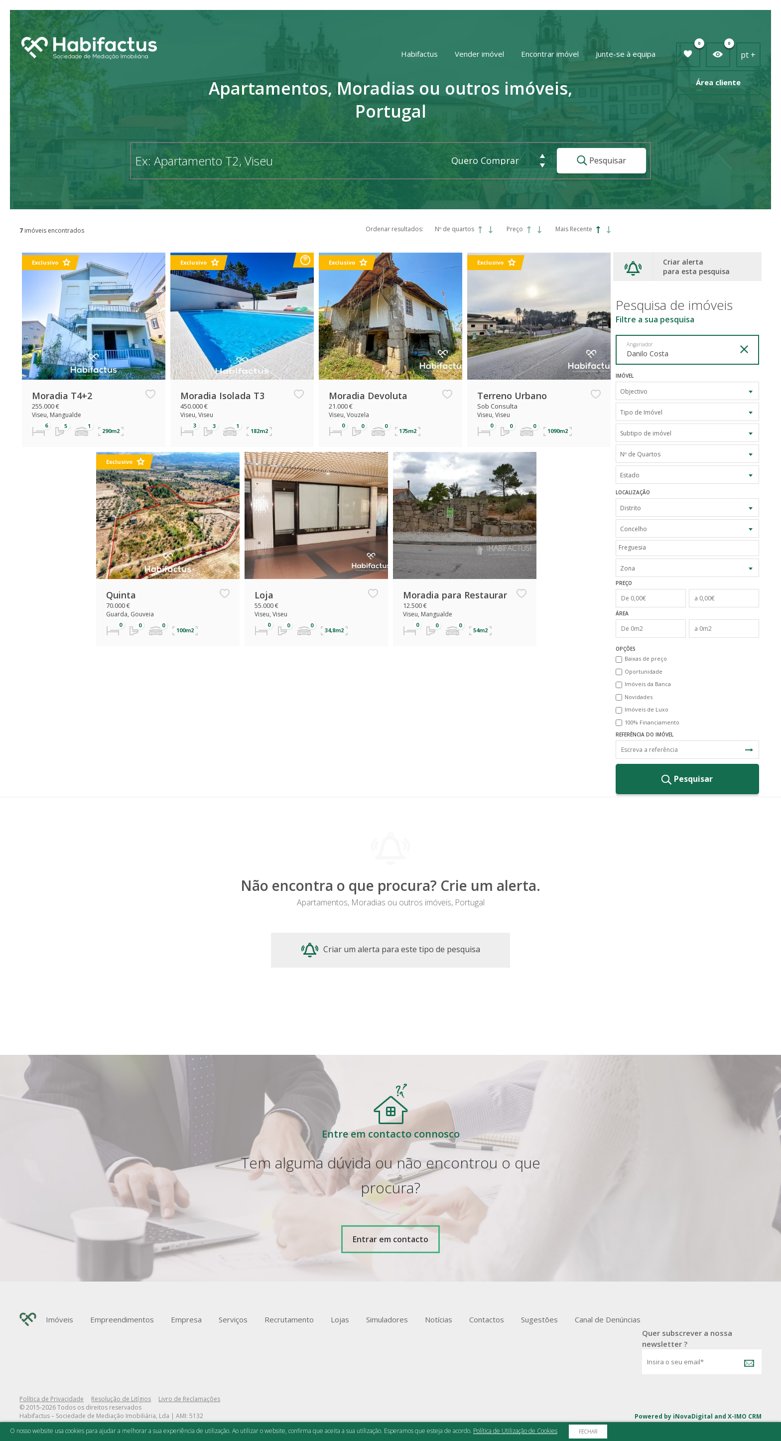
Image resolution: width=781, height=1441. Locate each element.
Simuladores (387, 1319)
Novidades (638, 697)
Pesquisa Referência (749, 749)
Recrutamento (289, 1319)
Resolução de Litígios (121, 1399)
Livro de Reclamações (189, 1399)
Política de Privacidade (51, 1399)
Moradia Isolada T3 (222, 396)
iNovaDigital (693, 1416)
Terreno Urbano (512, 396)
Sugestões (539, 1319)
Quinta (121, 595)
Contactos (486, 1319)
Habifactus (419, 54)
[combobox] (687, 391)
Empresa (186, 1319)
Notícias (438, 1319)
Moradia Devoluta (368, 396)
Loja (264, 595)
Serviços (233, 1319)
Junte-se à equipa (625, 54)
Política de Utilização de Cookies (515, 1431)
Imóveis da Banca (648, 684)
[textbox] (690, 547)
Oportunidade (643, 671)
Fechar (588, 1431)
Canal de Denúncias (608, 1319)
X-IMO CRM (745, 1416)
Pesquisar (601, 160)
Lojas (340, 1319)
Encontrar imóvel (550, 54)
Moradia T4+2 (62, 396)
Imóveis (59, 1319)
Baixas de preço (646, 658)
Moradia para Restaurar (455, 595)
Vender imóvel (479, 54)
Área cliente (718, 82)
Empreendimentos (122, 1319)
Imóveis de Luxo (646, 709)
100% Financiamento (652, 722)
